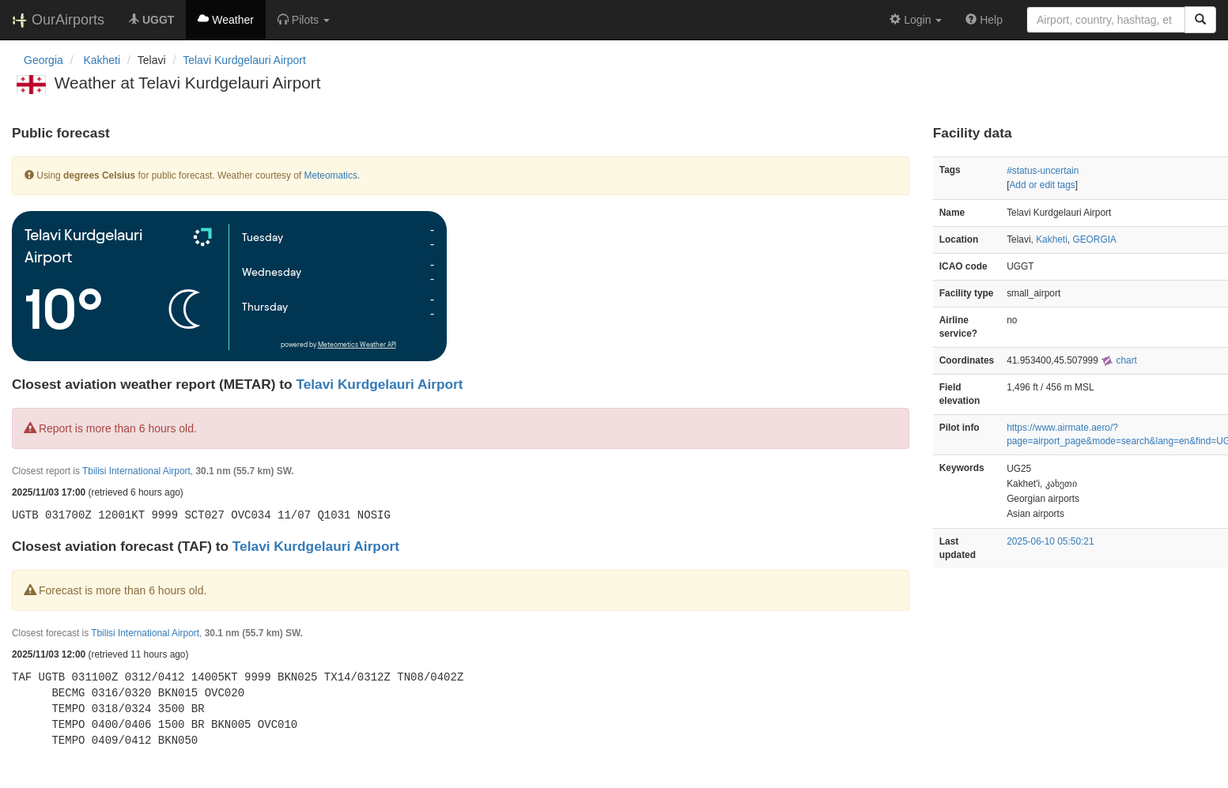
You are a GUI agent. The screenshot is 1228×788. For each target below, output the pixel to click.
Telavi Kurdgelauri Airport (244, 60)
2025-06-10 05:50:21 (1050, 541)
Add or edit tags (1042, 184)
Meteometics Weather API (357, 345)
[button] (304, 20)
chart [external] (1119, 360)
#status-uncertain (1043, 170)
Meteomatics (330, 175)
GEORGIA (1094, 239)
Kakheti (1051, 239)
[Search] (1200, 19)
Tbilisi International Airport (136, 471)
